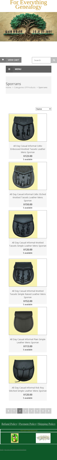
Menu (13, 69)
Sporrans (42, 87)
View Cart (13, 59)
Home (8, 87)
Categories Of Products (25, 87)
